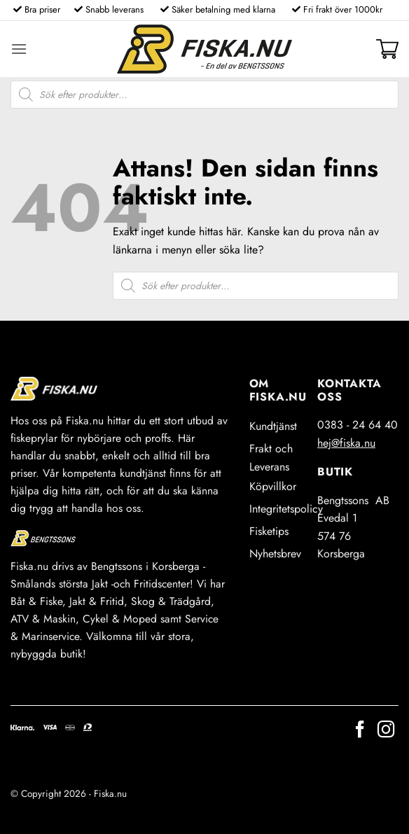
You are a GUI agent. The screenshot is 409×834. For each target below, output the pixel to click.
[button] (19, 49)
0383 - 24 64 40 (357, 425)
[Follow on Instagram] (385, 730)
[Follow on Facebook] (360, 730)
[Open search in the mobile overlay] (204, 95)
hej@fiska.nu (346, 443)
